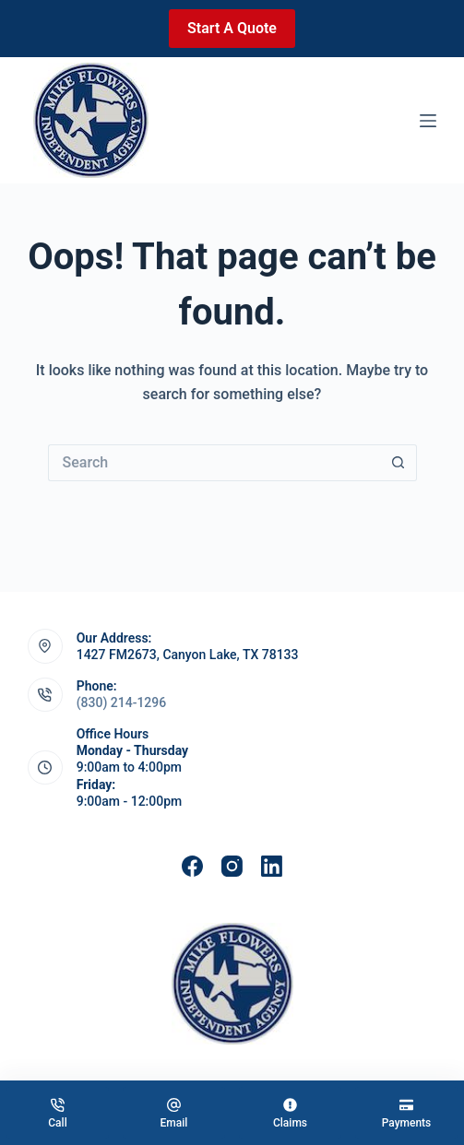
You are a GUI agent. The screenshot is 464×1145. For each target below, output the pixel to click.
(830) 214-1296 (122, 702)
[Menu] (428, 120)
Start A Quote (232, 28)
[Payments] (406, 1113)
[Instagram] (232, 866)
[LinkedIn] (271, 866)
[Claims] (290, 1113)
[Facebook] (192, 866)
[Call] (57, 1113)
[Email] (174, 1113)
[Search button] (398, 462)
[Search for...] (214, 462)
